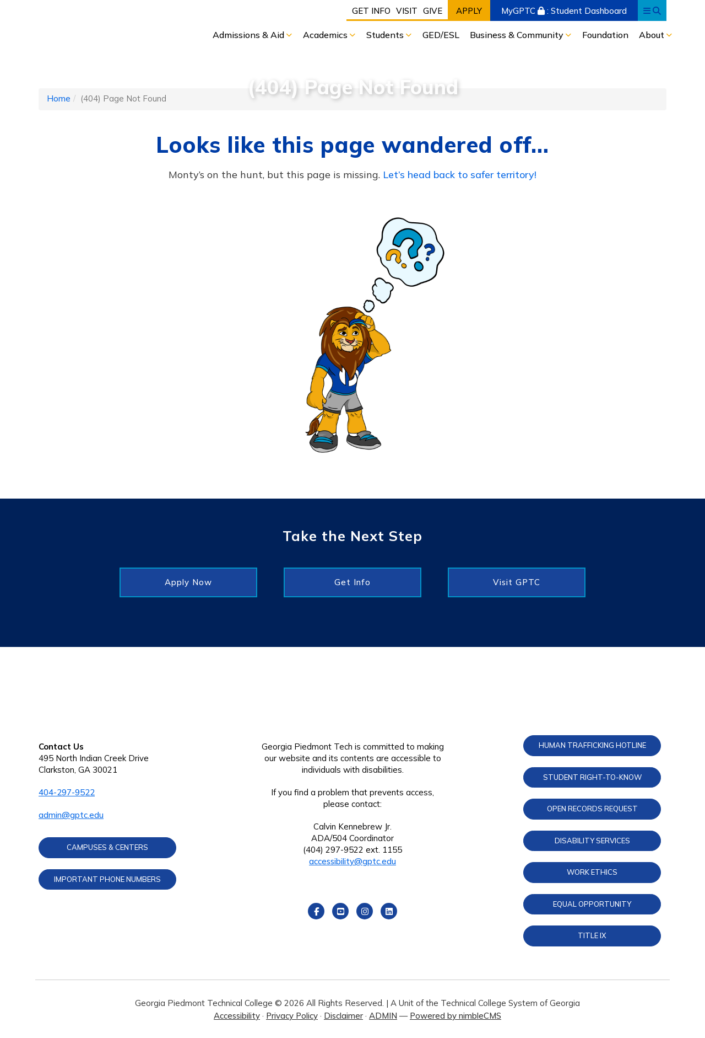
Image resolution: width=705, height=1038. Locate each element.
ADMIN (383, 1015)
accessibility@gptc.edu (352, 861)
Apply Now (188, 582)
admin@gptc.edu (71, 815)
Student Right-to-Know (592, 777)
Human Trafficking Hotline (592, 745)
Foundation (605, 34)
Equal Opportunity (592, 904)
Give (432, 11)
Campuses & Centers (107, 847)
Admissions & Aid (249, 34)
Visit (406, 11)
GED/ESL (440, 34)
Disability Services (592, 840)
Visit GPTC (516, 582)
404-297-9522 (67, 792)
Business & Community (518, 34)
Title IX (592, 935)
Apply (469, 11)
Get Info (371, 11)
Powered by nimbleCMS (455, 1015)
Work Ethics (592, 872)
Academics (326, 34)
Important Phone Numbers (107, 879)
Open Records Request (592, 808)
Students (386, 34)
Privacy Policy (292, 1015)
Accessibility (237, 1015)
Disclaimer (343, 1015)
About (652, 34)
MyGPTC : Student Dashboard (564, 11)
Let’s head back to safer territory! (459, 174)
